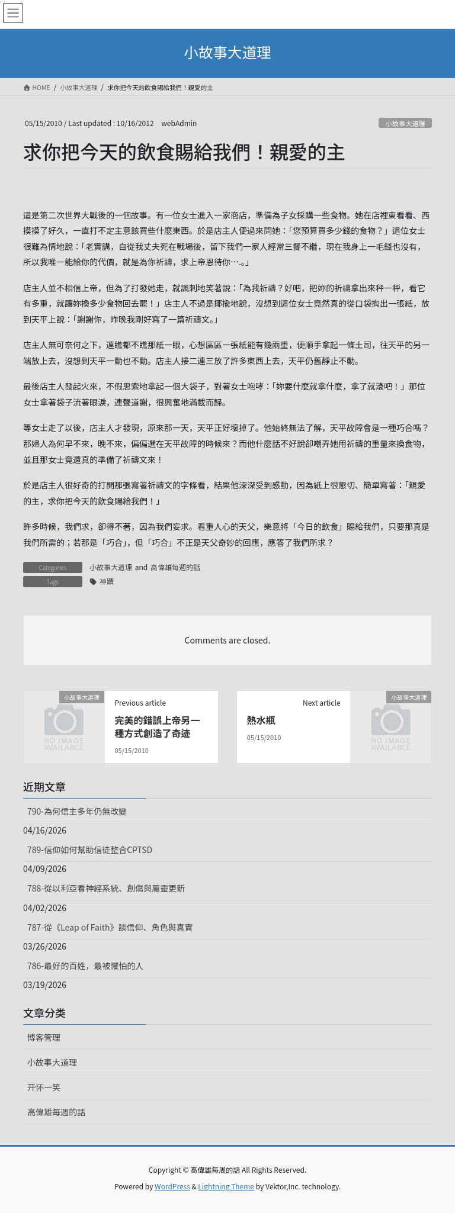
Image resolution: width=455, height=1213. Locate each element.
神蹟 (107, 581)
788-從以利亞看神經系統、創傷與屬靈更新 (106, 888)
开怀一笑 (43, 1087)
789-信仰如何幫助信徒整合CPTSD (89, 849)
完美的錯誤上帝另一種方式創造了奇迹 (157, 726)
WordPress (172, 1186)
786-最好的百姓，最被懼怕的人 (85, 965)
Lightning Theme (226, 1186)
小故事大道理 (405, 123)
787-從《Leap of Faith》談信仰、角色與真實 (110, 927)
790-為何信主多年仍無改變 (77, 811)
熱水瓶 (261, 720)
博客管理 (43, 1037)
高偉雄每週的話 (175, 567)
